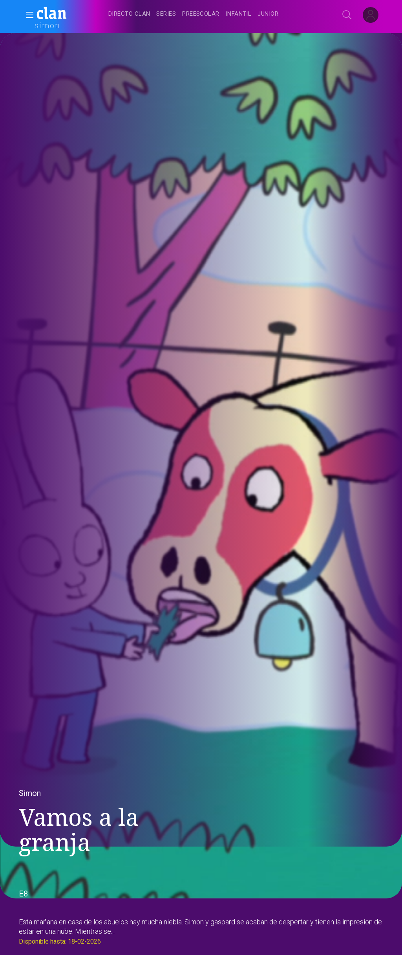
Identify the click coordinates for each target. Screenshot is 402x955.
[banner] (70, 14)
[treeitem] (129, 14)
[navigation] (209, 14)
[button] (27, 15)
